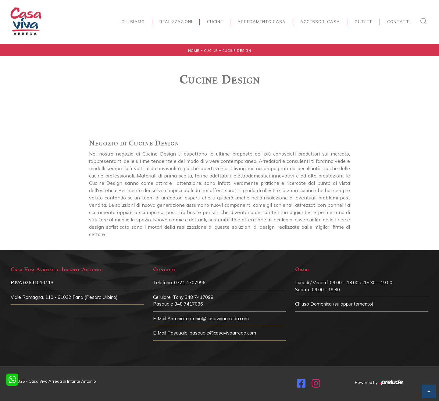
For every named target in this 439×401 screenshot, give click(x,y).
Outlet (364, 21)
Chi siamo (133, 21)
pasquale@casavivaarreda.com (223, 333)
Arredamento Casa (261, 21)
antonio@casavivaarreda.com (217, 318)
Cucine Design (236, 50)
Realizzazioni (175, 21)
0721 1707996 (189, 282)
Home (193, 50)
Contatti (399, 21)
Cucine (215, 21)
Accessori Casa (320, 21)
